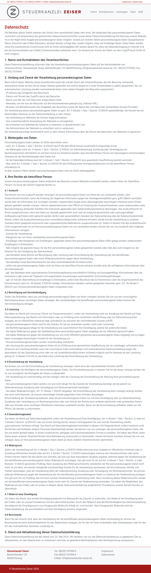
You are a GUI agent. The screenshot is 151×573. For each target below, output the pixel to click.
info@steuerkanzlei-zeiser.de (60, 2)
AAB (140, 11)
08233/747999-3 (16, 2)
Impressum (126, 2)
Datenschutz (138, 2)
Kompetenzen (106, 11)
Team (133, 11)
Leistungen (122, 11)
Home (94, 11)
